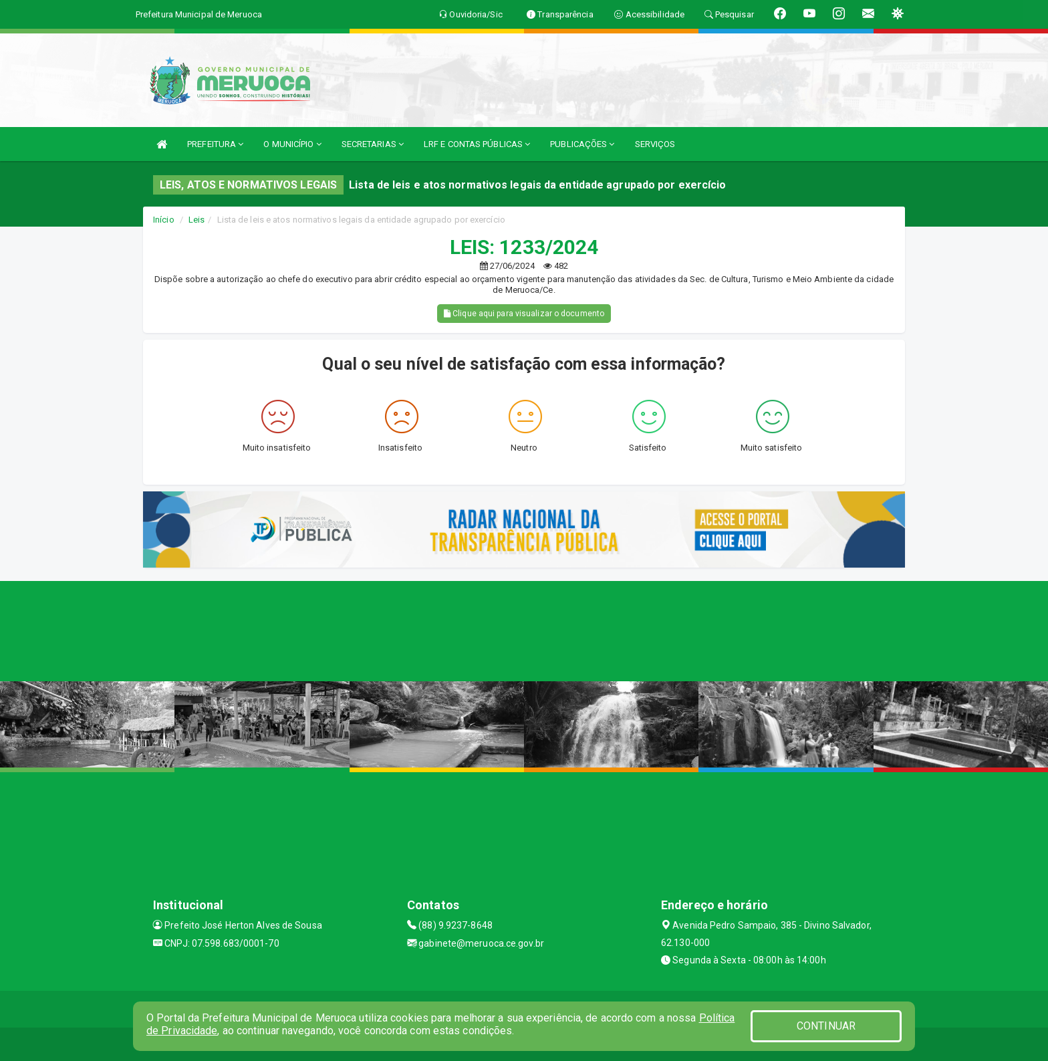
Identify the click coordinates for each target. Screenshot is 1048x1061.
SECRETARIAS (373, 144)
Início (163, 220)
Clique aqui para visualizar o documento (524, 313)
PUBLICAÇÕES (582, 144)
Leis (196, 220)
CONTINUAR (826, 1026)
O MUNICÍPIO (292, 144)
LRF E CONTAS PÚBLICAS (477, 144)
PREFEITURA (215, 144)
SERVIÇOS (655, 144)
